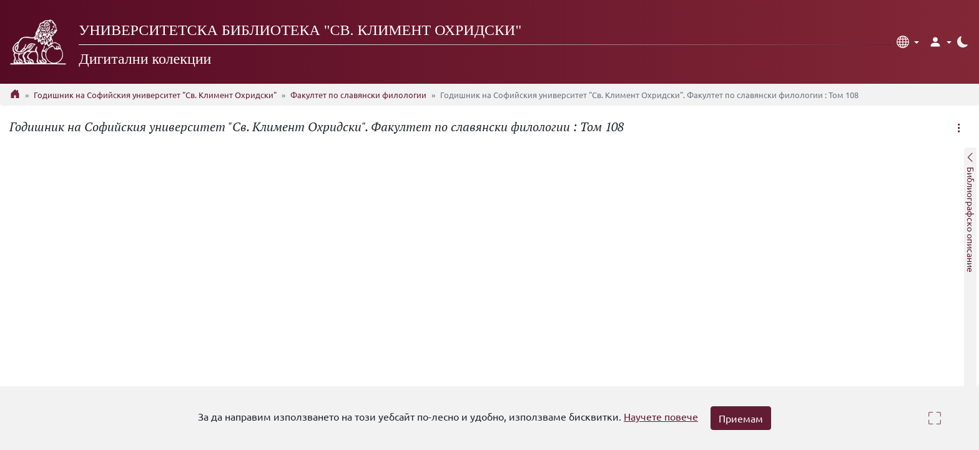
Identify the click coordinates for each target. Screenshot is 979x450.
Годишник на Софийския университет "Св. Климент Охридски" (155, 94)
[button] (908, 41)
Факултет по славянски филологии (358, 94)
